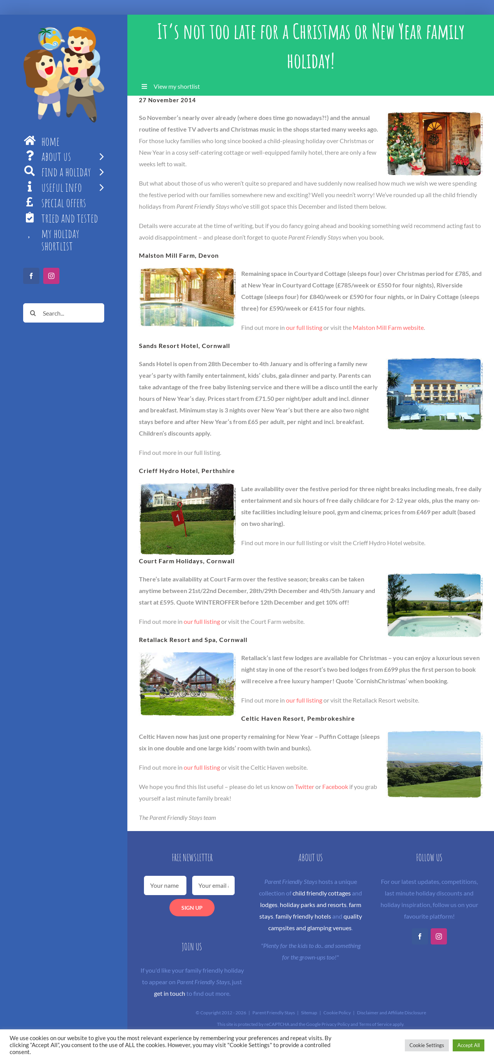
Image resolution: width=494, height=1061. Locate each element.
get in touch (169, 993)
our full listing (304, 327)
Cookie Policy (337, 1012)
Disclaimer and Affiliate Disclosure (391, 1012)
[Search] (32, 313)
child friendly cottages (322, 893)
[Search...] (63, 313)
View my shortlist (177, 86)
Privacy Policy (335, 1024)
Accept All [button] (468, 1045)
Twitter (304, 786)
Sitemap (309, 1012)
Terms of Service (375, 1024)
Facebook (335, 786)
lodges (268, 904)
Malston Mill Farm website (388, 327)
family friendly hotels (303, 916)
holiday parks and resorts (313, 904)
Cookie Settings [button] (426, 1045)
